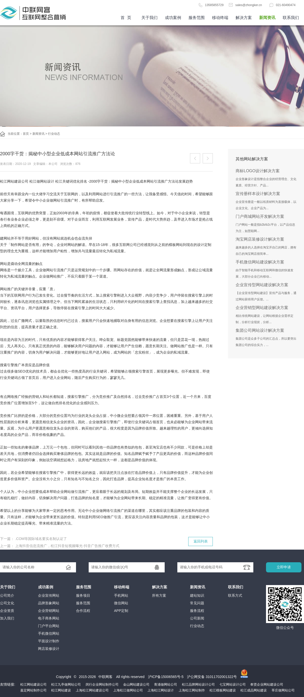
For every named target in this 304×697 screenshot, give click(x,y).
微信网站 (121, 603)
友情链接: (7, 684)
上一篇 (195, 158)
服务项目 (83, 595)
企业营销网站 (48, 611)
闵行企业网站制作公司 (102, 684)
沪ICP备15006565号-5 (165, 677)
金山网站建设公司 (136, 684)
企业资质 (7, 611)
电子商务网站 (48, 618)
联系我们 (291, 17)
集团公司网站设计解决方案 (260, 330)
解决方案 (244, 17)
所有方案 (159, 595)
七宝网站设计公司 (232, 684)
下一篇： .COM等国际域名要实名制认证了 (33, 539)
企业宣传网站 (48, 595)
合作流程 (83, 611)
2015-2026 (87, 677)
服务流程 (197, 611)
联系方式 (235, 595)
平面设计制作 (48, 641)
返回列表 (201, 541)
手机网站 (121, 595)
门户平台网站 (48, 626)
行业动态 (54, 133)
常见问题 (197, 603)
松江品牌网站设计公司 (198, 684)
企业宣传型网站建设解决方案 (262, 285)
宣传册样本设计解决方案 (258, 193)
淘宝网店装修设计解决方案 (260, 239)
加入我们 (7, 618)
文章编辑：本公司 (45, 164)
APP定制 (121, 611)
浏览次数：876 (70, 164)
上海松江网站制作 (192, 690)
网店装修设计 (48, 649)
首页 (38, 12)
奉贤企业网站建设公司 (266, 684)
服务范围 (196, 17)
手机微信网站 (48, 633)
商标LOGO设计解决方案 (258, 171)
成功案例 (173, 17)
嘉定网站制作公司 (33, 690)
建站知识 (197, 595)
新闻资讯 (267, 17)
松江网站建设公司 (33, 684)
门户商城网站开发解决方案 (260, 216)
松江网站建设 (61, 690)
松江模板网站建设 (223, 690)
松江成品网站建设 (253, 690)
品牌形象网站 (48, 603)
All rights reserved (130, 677)
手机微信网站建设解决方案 (260, 262)
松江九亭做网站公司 (66, 684)
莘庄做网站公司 (283, 690)
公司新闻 (197, 618)
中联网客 (105, 677)
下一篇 (208, 158)
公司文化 (7, 603)
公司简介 (7, 595)
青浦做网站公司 (165, 684)
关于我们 (149, 17)
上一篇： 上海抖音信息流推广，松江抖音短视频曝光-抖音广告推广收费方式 (59, 546)
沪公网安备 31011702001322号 (212, 677)
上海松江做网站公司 (128, 690)
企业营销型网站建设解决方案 (262, 307)
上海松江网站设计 (160, 690)
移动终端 (220, 17)
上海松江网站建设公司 (92, 690)
